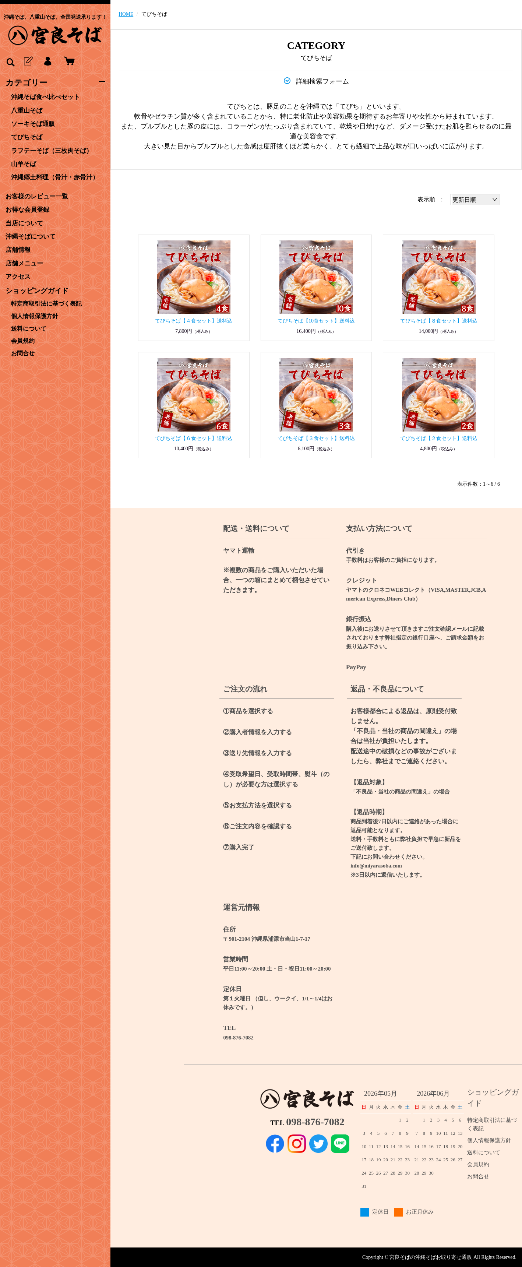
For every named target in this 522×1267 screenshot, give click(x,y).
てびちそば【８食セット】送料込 (438, 321)
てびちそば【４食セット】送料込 (193, 321)
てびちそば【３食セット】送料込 (316, 438)
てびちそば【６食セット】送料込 (193, 438)
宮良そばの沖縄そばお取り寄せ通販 (430, 1257)
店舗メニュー (25, 261)
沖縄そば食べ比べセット (47, 97)
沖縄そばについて (32, 235)
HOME (126, 14)
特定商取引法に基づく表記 (46, 302)
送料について (28, 325)
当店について (25, 222)
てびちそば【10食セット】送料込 (316, 321)
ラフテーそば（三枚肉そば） (54, 150)
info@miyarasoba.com (376, 866)
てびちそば (27, 137)
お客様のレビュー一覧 (39, 195)
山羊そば (24, 163)
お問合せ (23, 349)
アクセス (19, 275)
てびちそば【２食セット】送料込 (438, 438)
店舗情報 (19, 248)
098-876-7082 (238, 1037)
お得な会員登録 (29, 208)
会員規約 (23, 337)
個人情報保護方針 (34, 313)
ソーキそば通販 (34, 123)
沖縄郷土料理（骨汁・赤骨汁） (57, 176)
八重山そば (27, 110)
